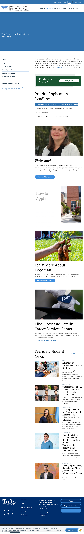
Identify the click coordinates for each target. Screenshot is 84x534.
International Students (9, 77)
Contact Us (24, 515)
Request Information (8, 63)
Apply (64, 2)
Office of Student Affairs (64, 67)
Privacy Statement (15, 532)
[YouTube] (8, 514)
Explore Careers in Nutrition (10, 83)
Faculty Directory (26, 507)
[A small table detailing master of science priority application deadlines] (59, 111)
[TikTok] (12, 514)
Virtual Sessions (7, 80)
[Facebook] (8, 510)
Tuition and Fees (7, 66)
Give (69, 2)
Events (59, 2)
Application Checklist (8, 73)
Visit (22, 504)
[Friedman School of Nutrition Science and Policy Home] (17, 8)
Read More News (76, 354)
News (55, 2)
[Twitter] (12, 510)
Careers (23, 511)
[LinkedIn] (4, 514)
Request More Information (12, 89)
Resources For (77, 2)
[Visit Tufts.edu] (9, 502)
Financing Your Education (9, 70)
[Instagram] (4, 510)
